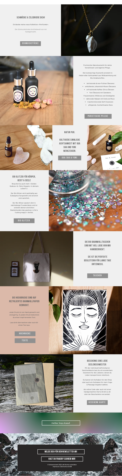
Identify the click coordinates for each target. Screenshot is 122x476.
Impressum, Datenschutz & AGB (62, 466)
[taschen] (97, 275)
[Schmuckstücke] (30, 43)
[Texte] (25, 340)
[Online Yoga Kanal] (61, 423)
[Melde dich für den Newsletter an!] (61, 451)
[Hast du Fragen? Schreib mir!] (62, 459)
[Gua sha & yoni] (69, 158)
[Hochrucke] (25, 333)
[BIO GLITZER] (24, 220)
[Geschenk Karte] (97, 402)
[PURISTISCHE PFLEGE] (98, 116)
